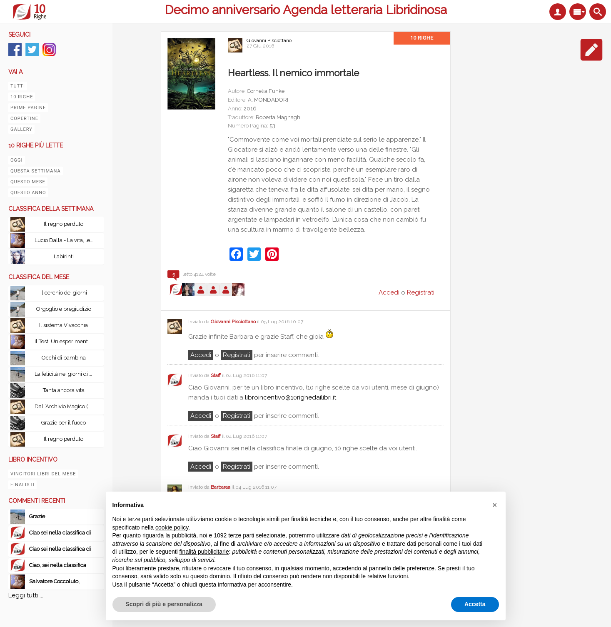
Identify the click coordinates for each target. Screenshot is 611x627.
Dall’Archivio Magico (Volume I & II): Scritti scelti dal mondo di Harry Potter (66, 406)
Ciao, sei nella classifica (57, 565)
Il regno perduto (63, 224)
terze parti (241, 535)
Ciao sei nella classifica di (60, 533)
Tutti (17, 86)
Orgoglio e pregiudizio (63, 309)
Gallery (21, 129)
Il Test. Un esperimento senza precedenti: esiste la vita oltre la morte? (66, 341)
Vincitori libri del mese (43, 474)
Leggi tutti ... (25, 595)
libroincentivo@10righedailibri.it (290, 397)
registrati (236, 355)
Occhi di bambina (64, 358)
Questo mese (27, 182)
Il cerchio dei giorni (63, 293)
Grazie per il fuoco (63, 423)
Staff (216, 375)
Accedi (200, 355)
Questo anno (28, 192)
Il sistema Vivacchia (63, 325)
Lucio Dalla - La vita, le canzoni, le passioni (66, 240)
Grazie (37, 516)
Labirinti (64, 256)
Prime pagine (28, 107)
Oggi (16, 160)
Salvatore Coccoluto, (54, 581)
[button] (494, 505)
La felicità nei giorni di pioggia (66, 374)
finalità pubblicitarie (204, 551)
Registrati (420, 292)
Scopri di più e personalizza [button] (164, 604)
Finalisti (22, 484)
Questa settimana (35, 171)
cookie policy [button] (171, 527)
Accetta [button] (475, 604)
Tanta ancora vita (64, 390)
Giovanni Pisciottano (269, 40)
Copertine (24, 118)
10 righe (21, 97)
